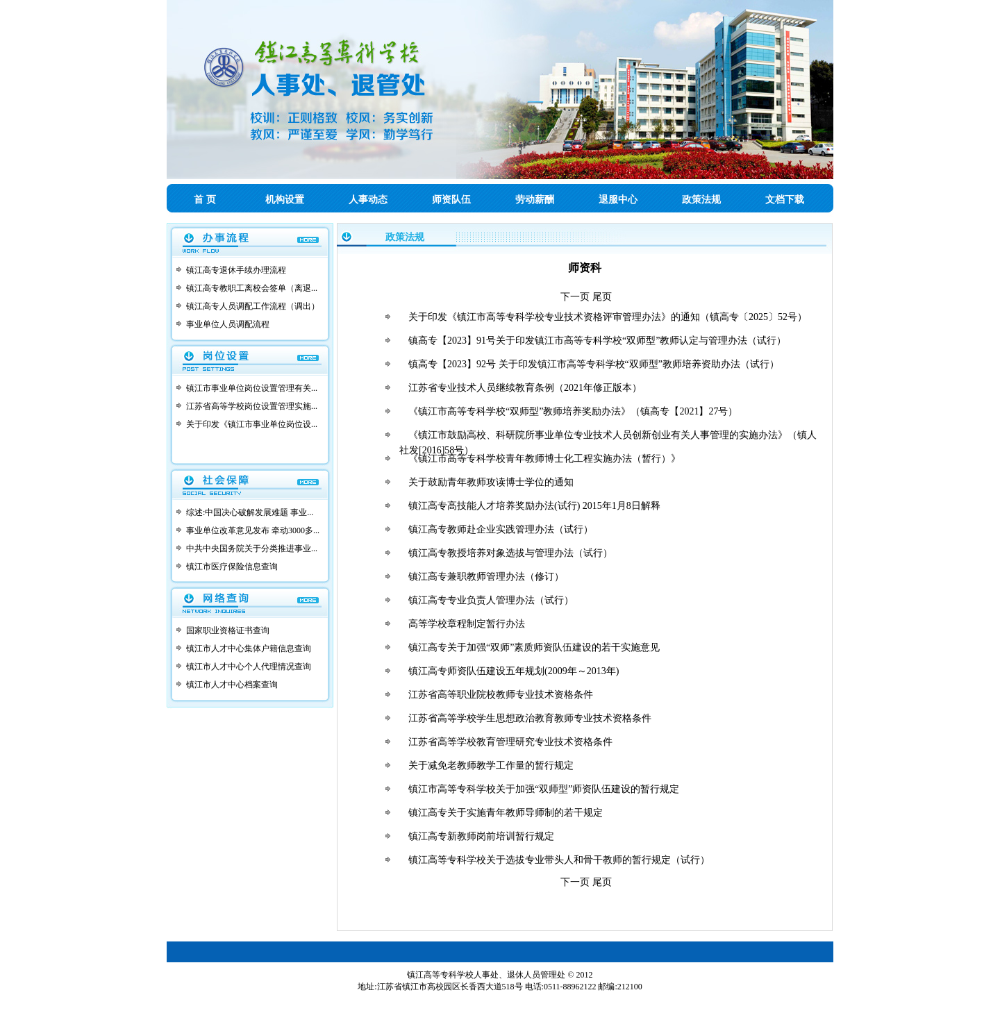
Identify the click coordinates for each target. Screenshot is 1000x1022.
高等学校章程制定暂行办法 (466, 624)
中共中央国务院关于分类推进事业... (251, 548)
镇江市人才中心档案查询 (232, 684)
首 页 (205, 199)
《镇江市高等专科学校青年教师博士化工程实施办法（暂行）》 (544, 458)
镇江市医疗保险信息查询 (232, 566)
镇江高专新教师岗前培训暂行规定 (481, 836)
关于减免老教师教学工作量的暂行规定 (491, 765)
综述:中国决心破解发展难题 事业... (249, 512)
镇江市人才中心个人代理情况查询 (248, 666)
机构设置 (284, 199)
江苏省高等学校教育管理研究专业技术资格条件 (510, 742)
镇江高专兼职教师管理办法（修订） (486, 576)
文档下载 (784, 199)
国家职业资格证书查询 (227, 630)
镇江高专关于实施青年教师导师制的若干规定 (505, 812)
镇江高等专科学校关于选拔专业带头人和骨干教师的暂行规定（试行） (559, 860)
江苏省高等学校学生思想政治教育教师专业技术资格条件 (529, 718)
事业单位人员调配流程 (227, 324)
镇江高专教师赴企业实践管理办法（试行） (500, 529)
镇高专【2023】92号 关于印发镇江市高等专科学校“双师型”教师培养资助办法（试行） (593, 364)
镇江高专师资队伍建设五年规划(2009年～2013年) (513, 671)
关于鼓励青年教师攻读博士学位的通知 (491, 482)
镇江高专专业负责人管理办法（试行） (491, 600)
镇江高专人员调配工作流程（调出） (252, 306)
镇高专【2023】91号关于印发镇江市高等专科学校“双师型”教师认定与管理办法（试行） (597, 340)
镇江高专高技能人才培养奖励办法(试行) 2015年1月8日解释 (534, 506)
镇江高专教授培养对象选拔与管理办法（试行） (510, 553)
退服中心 (618, 199)
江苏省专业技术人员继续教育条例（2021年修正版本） (525, 388)
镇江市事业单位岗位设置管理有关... (251, 388)
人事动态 (368, 199)
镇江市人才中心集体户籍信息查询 (248, 648)
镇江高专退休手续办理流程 (236, 270)
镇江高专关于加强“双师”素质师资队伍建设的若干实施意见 (534, 647)
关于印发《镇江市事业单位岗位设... (251, 424)
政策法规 (701, 199)
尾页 (602, 297)
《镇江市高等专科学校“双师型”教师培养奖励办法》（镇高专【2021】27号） (573, 411)
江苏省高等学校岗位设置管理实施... (251, 406)
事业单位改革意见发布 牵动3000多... (252, 530)
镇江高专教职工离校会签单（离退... (251, 288)
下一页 (575, 297)
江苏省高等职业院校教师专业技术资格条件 (500, 694)
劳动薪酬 (534, 199)
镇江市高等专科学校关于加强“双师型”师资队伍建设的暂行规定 (543, 789)
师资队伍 (451, 199)
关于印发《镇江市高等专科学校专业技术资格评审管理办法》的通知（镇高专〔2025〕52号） (607, 317)
